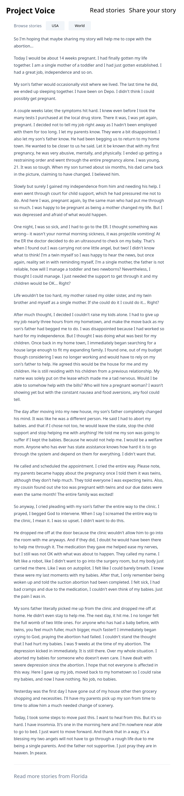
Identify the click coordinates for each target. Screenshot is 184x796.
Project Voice (30, 10)
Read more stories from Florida (51, 776)
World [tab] (80, 25)
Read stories (107, 10)
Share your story (152, 10)
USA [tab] (55, 25)
